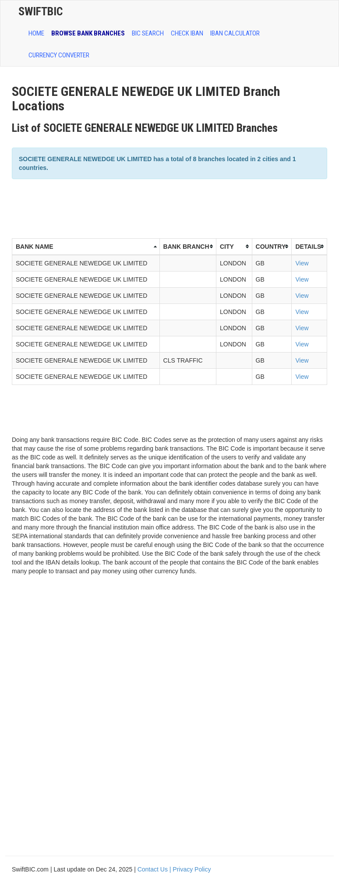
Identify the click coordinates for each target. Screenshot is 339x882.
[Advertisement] (171, 207)
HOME (36, 33)
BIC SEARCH (148, 33)
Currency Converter (58, 55)
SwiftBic (40, 11)
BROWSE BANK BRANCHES (88, 33)
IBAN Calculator (235, 33)
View (301, 263)
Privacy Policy (192, 869)
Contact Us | (155, 869)
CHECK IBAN (187, 33)
